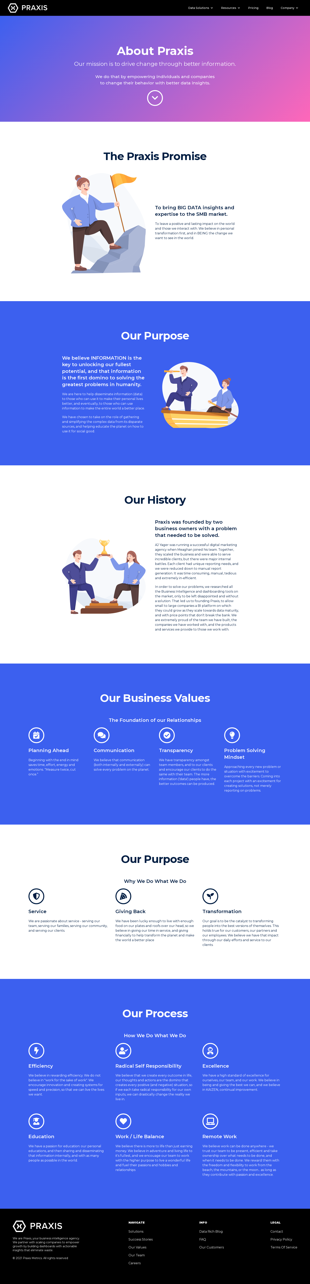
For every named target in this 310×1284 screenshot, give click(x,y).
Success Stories (141, 1239)
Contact (276, 1231)
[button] (200, 8)
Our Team (137, 1255)
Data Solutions (198, 8)
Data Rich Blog (211, 1231)
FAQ (202, 1239)
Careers (135, 1263)
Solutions (136, 1231)
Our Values (137, 1247)
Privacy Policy (281, 1239)
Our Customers (211, 1247)
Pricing (253, 8)
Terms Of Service (283, 1247)
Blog (269, 8)
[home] (27, 7)
